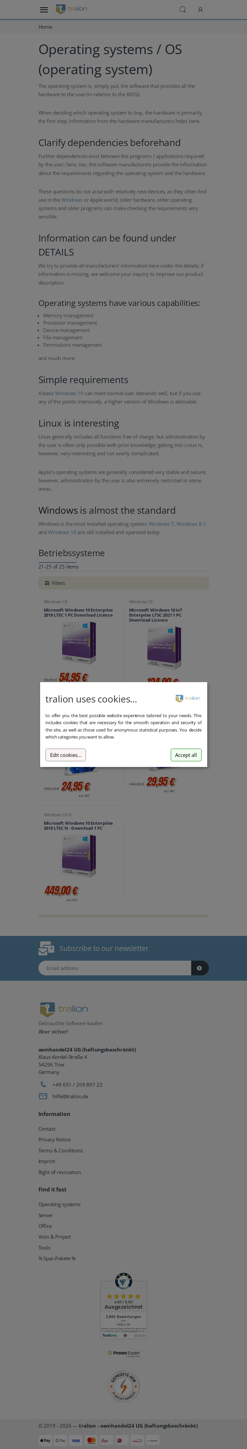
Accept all (186, 755)
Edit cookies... (66, 755)
